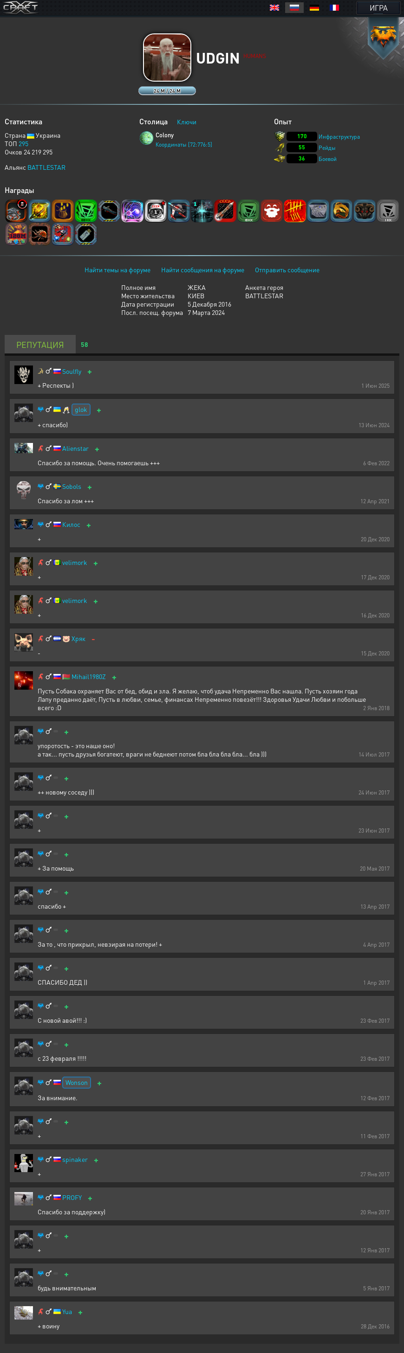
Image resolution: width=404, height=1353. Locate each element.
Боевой (328, 158)
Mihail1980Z (89, 676)
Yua (67, 1311)
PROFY (72, 1197)
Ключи (186, 121)
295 (23, 143)
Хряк (78, 638)
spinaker (75, 1159)
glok (81, 409)
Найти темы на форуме (117, 269)
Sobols (71, 486)
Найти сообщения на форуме (202, 269)
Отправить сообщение (287, 269)
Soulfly (71, 371)
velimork (74, 562)
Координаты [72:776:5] (184, 144)
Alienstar (75, 448)
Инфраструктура (339, 136)
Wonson (76, 1082)
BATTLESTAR (46, 167)
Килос (71, 524)
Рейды (327, 147)
